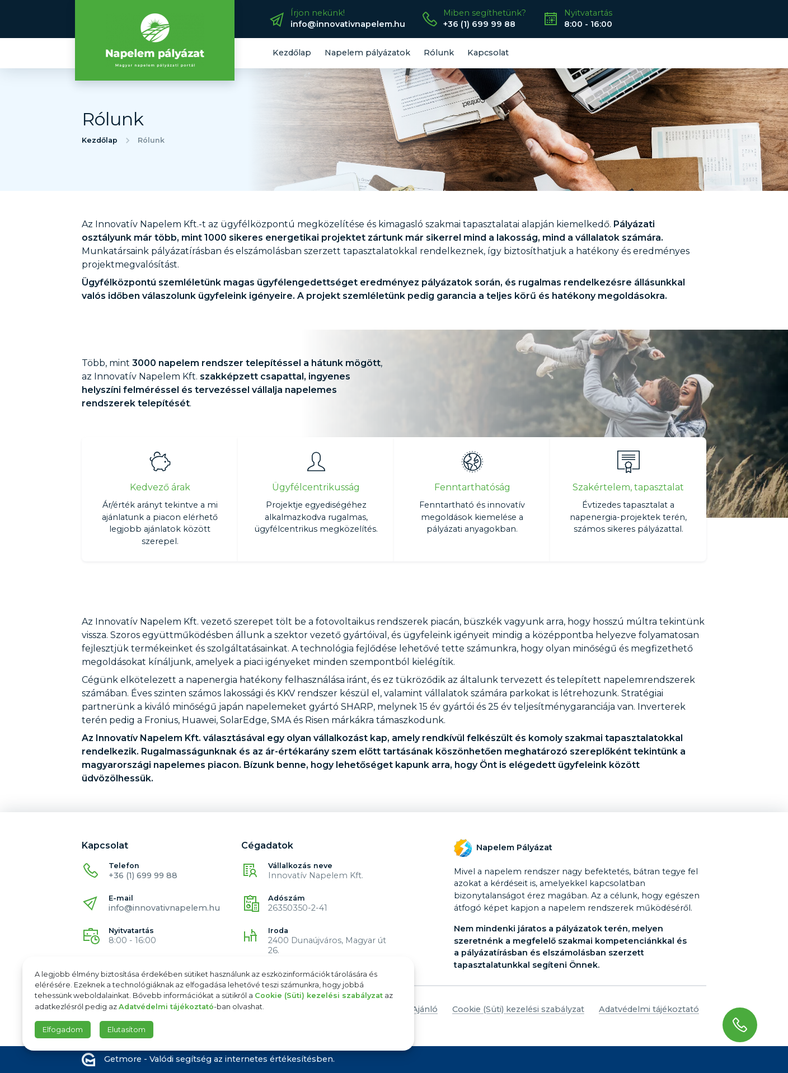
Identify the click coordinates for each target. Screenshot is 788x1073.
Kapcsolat (488, 53)
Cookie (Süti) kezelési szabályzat (518, 1009)
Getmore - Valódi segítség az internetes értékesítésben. (208, 1059)
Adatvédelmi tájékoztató (649, 1009)
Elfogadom (63, 1029)
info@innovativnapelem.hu (164, 908)
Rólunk (439, 53)
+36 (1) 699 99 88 (143, 875)
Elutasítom (126, 1029)
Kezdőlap (292, 53)
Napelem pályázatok (367, 53)
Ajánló (425, 1009)
